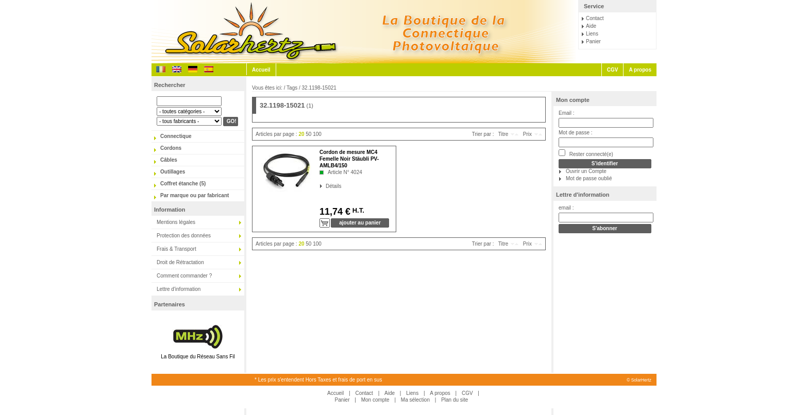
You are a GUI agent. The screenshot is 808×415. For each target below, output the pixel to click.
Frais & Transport (176, 249)
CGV (612, 70)
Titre (503, 134)
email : (566, 208)
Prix (527, 134)
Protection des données (184, 235)
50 (308, 134)
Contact (594, 18)
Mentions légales (176, 222)
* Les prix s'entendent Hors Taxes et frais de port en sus (318, 380)
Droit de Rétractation (180, 262)
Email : (567, 113)
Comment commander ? (184, 276)
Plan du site (454, 400)
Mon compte (573, 100)
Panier (593, 41)
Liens (592, 34)
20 (301, 134)
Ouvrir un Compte (586, 171)
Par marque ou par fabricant (194, 195)
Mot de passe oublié (589, 178)
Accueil (261, 70)
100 (317, 134)
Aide (591, 26)
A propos (640, 70)
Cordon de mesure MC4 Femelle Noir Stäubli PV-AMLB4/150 (349, 158)
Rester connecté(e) (586, 153)
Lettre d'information (178, 289)
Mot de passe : (576, 132)
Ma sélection (415, 400)
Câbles (168, 160)
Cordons (170, 148)
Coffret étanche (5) (183, 183)
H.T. (357, 210)
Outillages (172, 172)
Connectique (176, 136)
